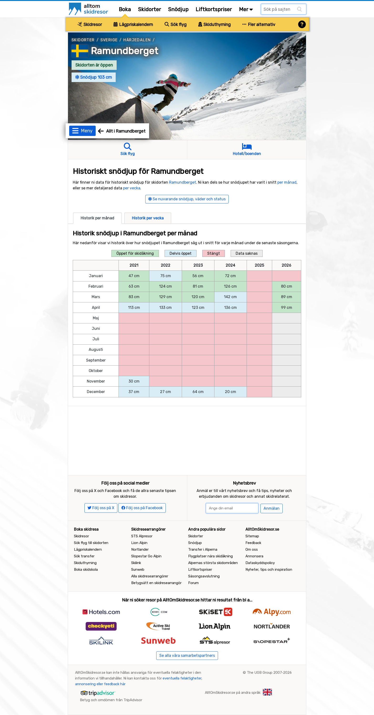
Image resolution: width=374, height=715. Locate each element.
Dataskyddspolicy (260, 563)
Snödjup (178, 9)
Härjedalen (137, 40)
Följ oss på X (101, 508)
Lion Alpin (139, 543)
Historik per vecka (148, 218)
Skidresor (90, 24)
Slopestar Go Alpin (146, 556)
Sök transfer (84, 556)
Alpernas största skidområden (213, 563)
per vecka (131, 188)
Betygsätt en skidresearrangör (156, 583)
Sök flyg (176, 24)
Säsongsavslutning (204, 576)
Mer (246, 9)
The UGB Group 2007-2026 (269, 672)
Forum (193, 583)
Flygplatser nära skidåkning (210, 556)
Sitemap (252, 536)
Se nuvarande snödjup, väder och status (187, 199)
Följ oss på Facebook (142, 508)
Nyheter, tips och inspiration (268, 569)
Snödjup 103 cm (93, 77)
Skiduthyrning (214, 24)
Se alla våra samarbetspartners (187, 655)
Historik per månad (97, 218)
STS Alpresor (141, 536)
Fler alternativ (258, 24)
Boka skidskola (86, 569)
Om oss (251, 549)
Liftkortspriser (214, 9)
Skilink (136, 563)
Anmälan (272, 508)
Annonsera (254, 556)
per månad (286, 182)
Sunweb (137, 569)
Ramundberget (124, 51)
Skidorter (149, 9)
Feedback (253, 543)
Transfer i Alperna (202, 549)
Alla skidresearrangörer (149, 576)
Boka (125, 9)
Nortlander (140, 549)
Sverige (109, 40)
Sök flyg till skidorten (91, 543)
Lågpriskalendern (133, 24)
